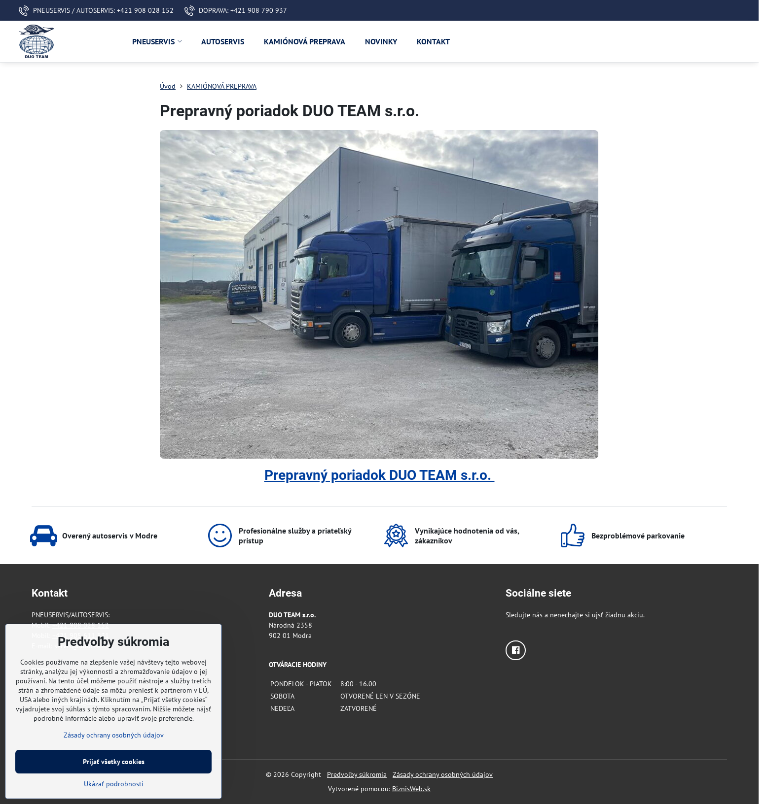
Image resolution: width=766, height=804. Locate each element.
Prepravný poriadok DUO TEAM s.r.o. (379, 475)
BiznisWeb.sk (411, 788)
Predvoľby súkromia (357, 774)
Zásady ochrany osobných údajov (443, 774)
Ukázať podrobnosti (114, 783)
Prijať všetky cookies (114, 761)
